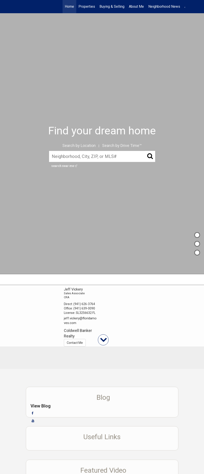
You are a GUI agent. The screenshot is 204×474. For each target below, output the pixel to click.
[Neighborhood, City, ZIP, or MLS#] (102, 156)
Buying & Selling (111, 6)
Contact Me (75, 342)
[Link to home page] (21, 6)
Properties (86, 6)
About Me (136, 6)
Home (69, 6)
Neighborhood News (164, 6)
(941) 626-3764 (84, 304)
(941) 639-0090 (84, 308)
